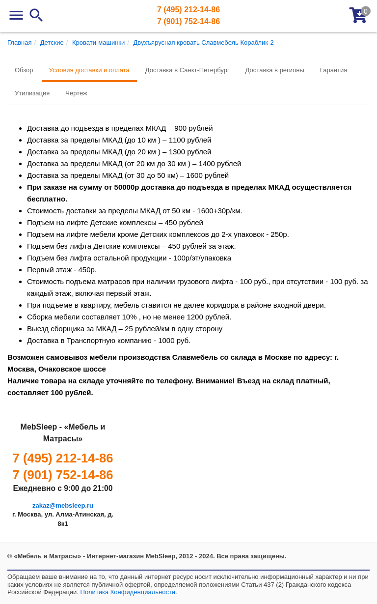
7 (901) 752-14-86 (188, 21)
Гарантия (333, 70)
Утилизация (32, 93)
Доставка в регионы (274, 70)
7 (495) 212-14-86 (188, 9)
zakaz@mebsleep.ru (62, 505)
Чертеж (76, 93)
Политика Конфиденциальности (128, 592)
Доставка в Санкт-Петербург (187, 70)
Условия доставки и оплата (89, 70)
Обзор (24, 70)
